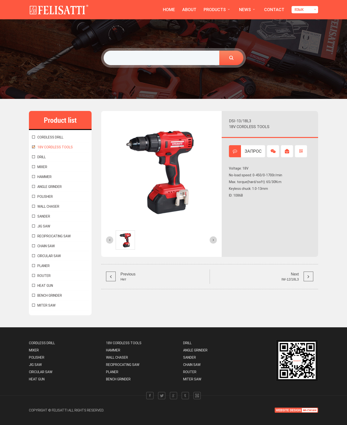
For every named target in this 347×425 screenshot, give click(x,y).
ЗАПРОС (245, 151)
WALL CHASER (48, 206)
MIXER (42, 167)
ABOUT (189, 9)
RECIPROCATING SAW (54, 236)
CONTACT (274, 9)
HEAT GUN (45, 286)
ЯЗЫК (299, 10)
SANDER (43, 216)
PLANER (43, 266)
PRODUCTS (215, 9)
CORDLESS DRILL (50, 137)
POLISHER (45, 197)
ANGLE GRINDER (49, 187)
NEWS (245, 9)
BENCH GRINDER (49, 295)
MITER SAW (46, 305)
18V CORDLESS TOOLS (55, 147)
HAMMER (44, 177)
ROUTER (44, 276)
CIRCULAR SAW (49, 256)
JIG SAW (43, 226)
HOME (169, 9)
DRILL (41, 157)
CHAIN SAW (46, 246)
